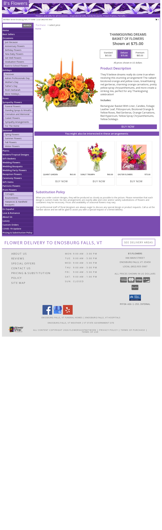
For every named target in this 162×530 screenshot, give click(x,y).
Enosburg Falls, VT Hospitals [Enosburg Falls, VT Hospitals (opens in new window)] (102, 317)
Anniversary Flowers (15, 46)
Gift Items (8, 182)
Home (6, 30)
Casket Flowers (12, 118)
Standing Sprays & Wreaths (18, 110)
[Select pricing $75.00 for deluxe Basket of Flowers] (124, 54)
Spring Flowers (12, 134)
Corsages (9, 193)
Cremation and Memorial (17, 114)
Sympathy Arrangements (17, 122)
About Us (7, 216)
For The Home (12, 125)
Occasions (8, 38)
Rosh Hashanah (12, 89)
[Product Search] (12, 26)
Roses (6, 98)
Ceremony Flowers (12, 178)
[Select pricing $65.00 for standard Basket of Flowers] (108, 54)
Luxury (6, 220)
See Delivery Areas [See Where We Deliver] (138, 242)
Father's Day (11, 86)
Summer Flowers (13, 138)
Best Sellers (9, 34)
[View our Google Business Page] (57, 313)
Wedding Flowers (11, 162)
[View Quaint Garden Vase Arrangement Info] (59, 157)
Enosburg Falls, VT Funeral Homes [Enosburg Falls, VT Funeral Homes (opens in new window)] (62, 317)
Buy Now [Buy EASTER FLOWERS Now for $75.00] (136, 181)
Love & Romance (11, 213)
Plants (6, 150)
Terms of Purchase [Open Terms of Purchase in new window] (133, 330)
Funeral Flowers (12, 106)
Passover (9, 74)
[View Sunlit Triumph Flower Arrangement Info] (96, 157)
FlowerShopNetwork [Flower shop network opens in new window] (82, 330)
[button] (135, 298)
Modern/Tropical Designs (16, 154)
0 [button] (157, 19)
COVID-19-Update (12, 228)
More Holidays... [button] (12, 93)
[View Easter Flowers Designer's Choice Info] (134, 157)
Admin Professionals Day (17, 78)
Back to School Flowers (16, 65)
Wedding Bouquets (12, 166)
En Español (8, 209)
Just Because (11, 42)
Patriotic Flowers (11, 185)
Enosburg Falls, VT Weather (64, 322)
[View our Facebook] (47, 313)
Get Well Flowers (13, 57)
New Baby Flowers (14, 54)
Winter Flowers (12, 146)
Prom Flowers (10, 189)
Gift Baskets (9, 158)
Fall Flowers (11, 142)
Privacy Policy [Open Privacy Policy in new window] (108, 330)
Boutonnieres (11, 197)
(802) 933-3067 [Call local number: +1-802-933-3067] (46, 19)
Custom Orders (11, 224)
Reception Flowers (12, 174)
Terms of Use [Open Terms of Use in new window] (90, 332)
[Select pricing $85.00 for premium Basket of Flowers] (140, 54)
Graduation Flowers (14, 61)
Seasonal (7, 130)
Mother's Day (11, 82)
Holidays (7, 70)
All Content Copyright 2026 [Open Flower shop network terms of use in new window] (51, 330)
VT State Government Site (99, 322)
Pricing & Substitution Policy (17, 232)
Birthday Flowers (13, 50)
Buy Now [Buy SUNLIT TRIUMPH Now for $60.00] (99, 181)
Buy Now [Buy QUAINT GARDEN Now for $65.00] (61, 181)
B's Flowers (15, 3)
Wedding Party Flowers (15, 170)
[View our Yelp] (68, 313)
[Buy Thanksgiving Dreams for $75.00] (128, 126)
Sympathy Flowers (12, 102)
